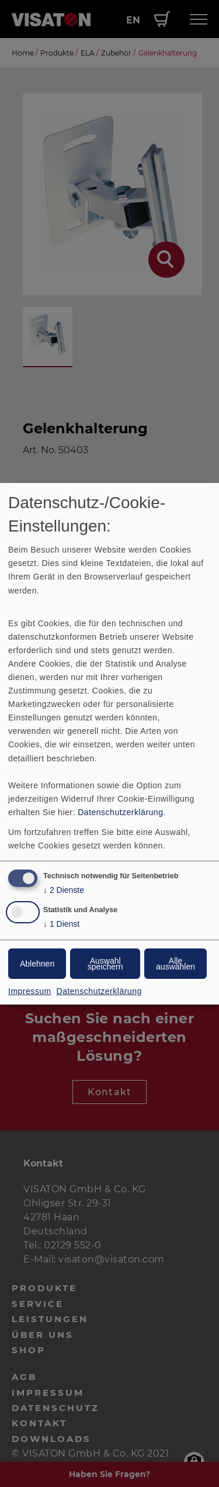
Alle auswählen (175, 963)
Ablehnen (37, 963)
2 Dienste (63, 890)
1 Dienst (61, 924)
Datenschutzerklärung (120, 812)
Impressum (29, 991)
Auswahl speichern (105, 963)
